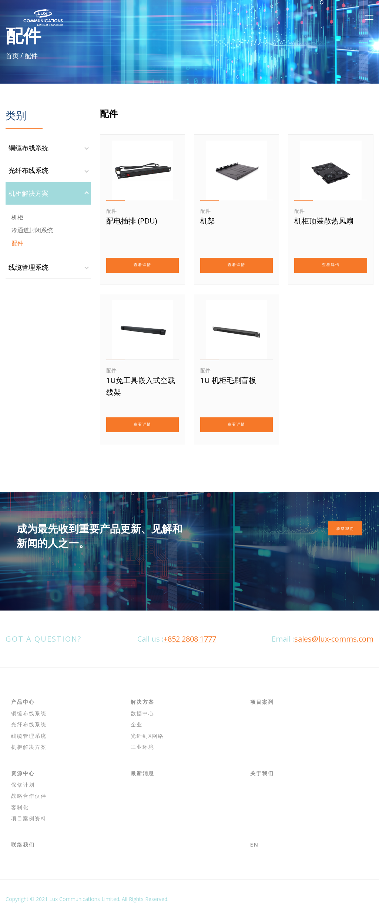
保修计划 (23, 784)
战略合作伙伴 (29, 795)
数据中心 (142, 713)
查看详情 (142, 264)
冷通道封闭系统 (32, 230)
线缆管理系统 (28, 267)
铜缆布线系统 (28, 147)
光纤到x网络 (147, 735)
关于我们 (262, 773)
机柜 (17, 217)
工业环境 (142, 746)
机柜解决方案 (28, 193)
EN (254, 844)
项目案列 (262, 701)
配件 (17, 243)
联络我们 (345, 528)
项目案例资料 (29, 818)
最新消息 (142, 773)
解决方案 (142, 701)
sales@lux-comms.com (333, 639)
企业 (136, 724)
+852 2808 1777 (190, 639)
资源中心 (23, 773)
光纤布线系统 (28, 170)
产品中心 (23, 701)
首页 (12, 55)
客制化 (20, 807)
